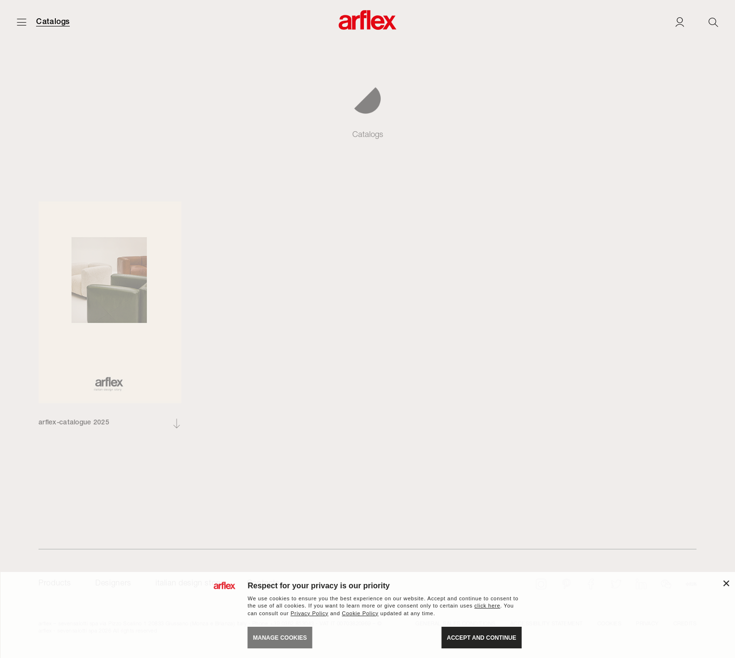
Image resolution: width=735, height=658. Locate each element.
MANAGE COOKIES (280, 637)
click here (488, 605)
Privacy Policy (310, 613)
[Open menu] (21, 21)
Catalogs (53, 21)
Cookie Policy (360, 613)
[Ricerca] (713, 21)
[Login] (679, 21)
